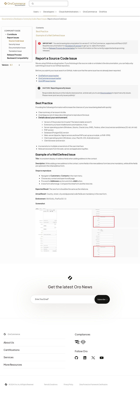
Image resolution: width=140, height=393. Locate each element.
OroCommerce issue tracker (49, 78)
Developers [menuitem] (48, 11)
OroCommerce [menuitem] (90, 11)
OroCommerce (14, 334)
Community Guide (29, 19)
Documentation (7, 19)
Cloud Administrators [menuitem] (68, 11)
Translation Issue (15, 51)
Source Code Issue (16, 41)
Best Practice (42, 31)
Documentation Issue (17, 48)
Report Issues (41, 19)
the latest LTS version (73, 46)
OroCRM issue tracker (47, 81)
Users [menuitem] (36, 11)
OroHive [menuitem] (103, 11)
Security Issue (14, 44)
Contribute (11, 34)
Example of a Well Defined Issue (50, 35)
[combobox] (48, 3)
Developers (18, 19)
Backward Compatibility (17, 58)
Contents (40, 28)
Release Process (14, 55)
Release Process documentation (62, 48)
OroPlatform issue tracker (48, 75)
